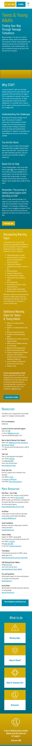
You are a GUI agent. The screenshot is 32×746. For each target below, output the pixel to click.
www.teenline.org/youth (9, 465)
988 (12, 169)
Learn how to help (11, 397)
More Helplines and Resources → (15, 602)
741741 (11, 477)
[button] (28, 4)
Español (21, 4)
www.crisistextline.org (15, 481)
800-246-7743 (8, 565)
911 (13, 389)
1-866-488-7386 (8, 544)
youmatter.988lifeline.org (9, 518)
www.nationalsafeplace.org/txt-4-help (13, 506)
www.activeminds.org (8, 592)
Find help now (8, 223)
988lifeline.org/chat (13, 433)
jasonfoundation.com (8, 530)
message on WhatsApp (10, 479)
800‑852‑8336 (9, 461)
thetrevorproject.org (15, 546)
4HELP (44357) (19, 497)
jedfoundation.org (7, 581)
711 (28, 447)
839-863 (12, 459)
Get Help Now (10, 4)
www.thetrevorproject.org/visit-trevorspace (15, 557)
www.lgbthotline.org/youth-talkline (12, 569)
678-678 (12, 541)
